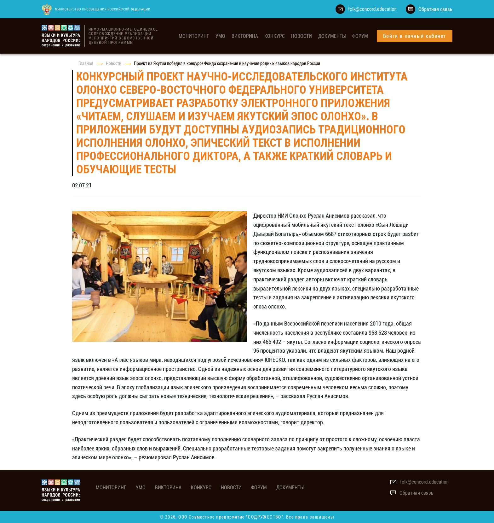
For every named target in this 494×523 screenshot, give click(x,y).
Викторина (245, 36)
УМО (220, 36)
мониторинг (194, 36)
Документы (332, 36)
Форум (360, 36)
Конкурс (274, 36)
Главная (85, 63)
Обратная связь (435, 9)
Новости (301, 36)
